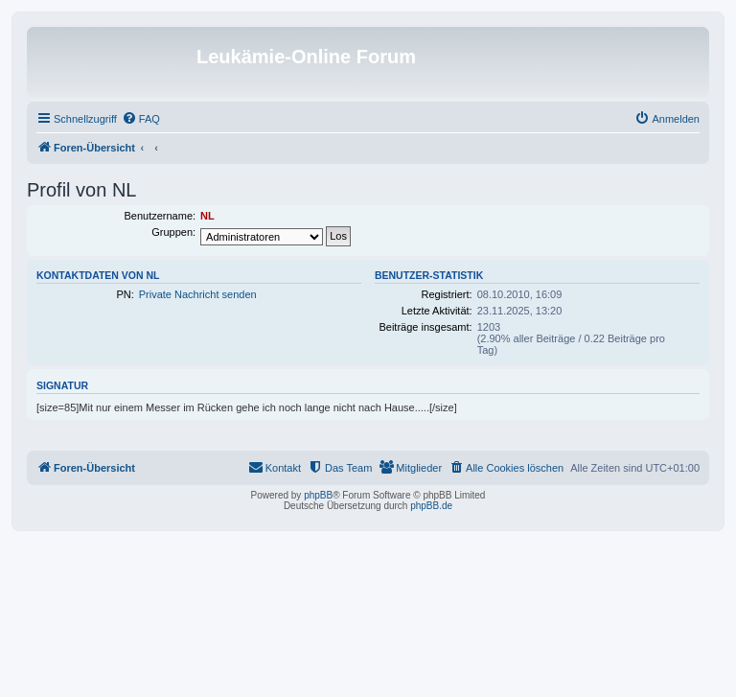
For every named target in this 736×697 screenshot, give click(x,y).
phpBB (318, 495)
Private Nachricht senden (198, 294)
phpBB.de (431, 505)
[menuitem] (141, 118)
